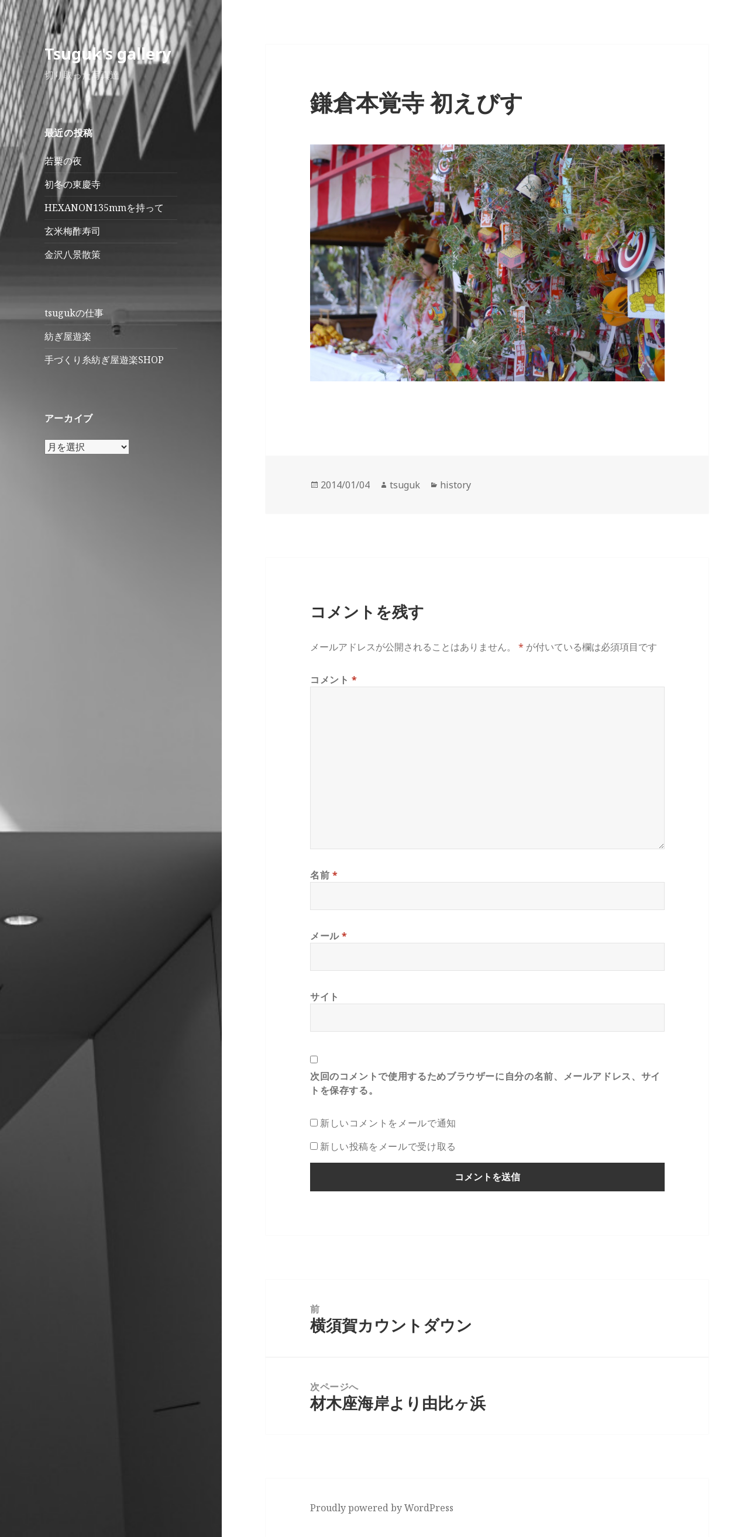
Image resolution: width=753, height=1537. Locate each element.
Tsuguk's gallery (107, 53)
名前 (324, 875)
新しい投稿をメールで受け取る (388, 1146)
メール (329, 935)
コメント (333, 679)
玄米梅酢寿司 (72, 231)
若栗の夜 (63, 160)
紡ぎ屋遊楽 (67, 336)
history (455, 484)
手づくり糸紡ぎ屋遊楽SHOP (104, 359)
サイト (324, 996)
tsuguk (405, 484)
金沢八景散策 (72, 254)
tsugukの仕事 (74, 312)
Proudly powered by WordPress (381, 1507)
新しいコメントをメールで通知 (388, 1122)
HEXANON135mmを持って (104, 207)
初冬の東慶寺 (72, 184)
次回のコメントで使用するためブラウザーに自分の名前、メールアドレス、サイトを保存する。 (485, 1083)
